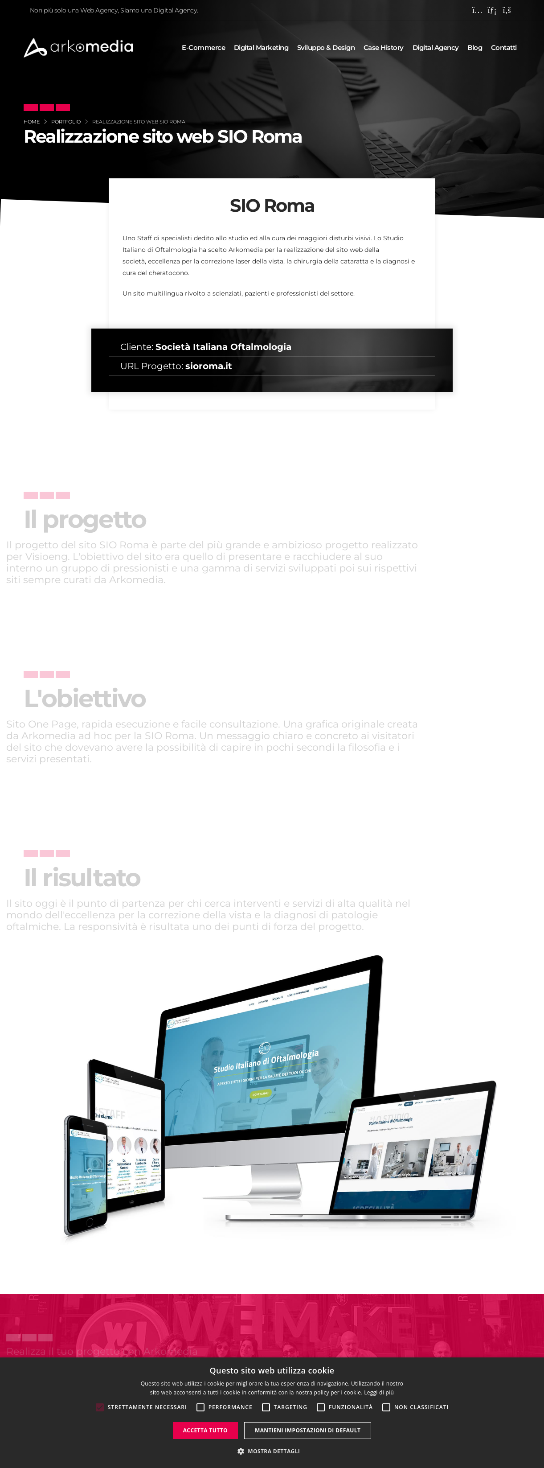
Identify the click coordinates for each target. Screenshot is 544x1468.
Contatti (504, 47)
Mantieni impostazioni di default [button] (307, 1430)
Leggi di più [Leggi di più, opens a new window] (379, 1392)
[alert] (272, 1412)
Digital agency (436, 47)
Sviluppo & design (326, 47)
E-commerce (203, 47)
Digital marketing (261, 47)
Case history (384, 47)
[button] (272, 1451)
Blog (474, 47)
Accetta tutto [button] (205, 1430)
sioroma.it (208, 366)
